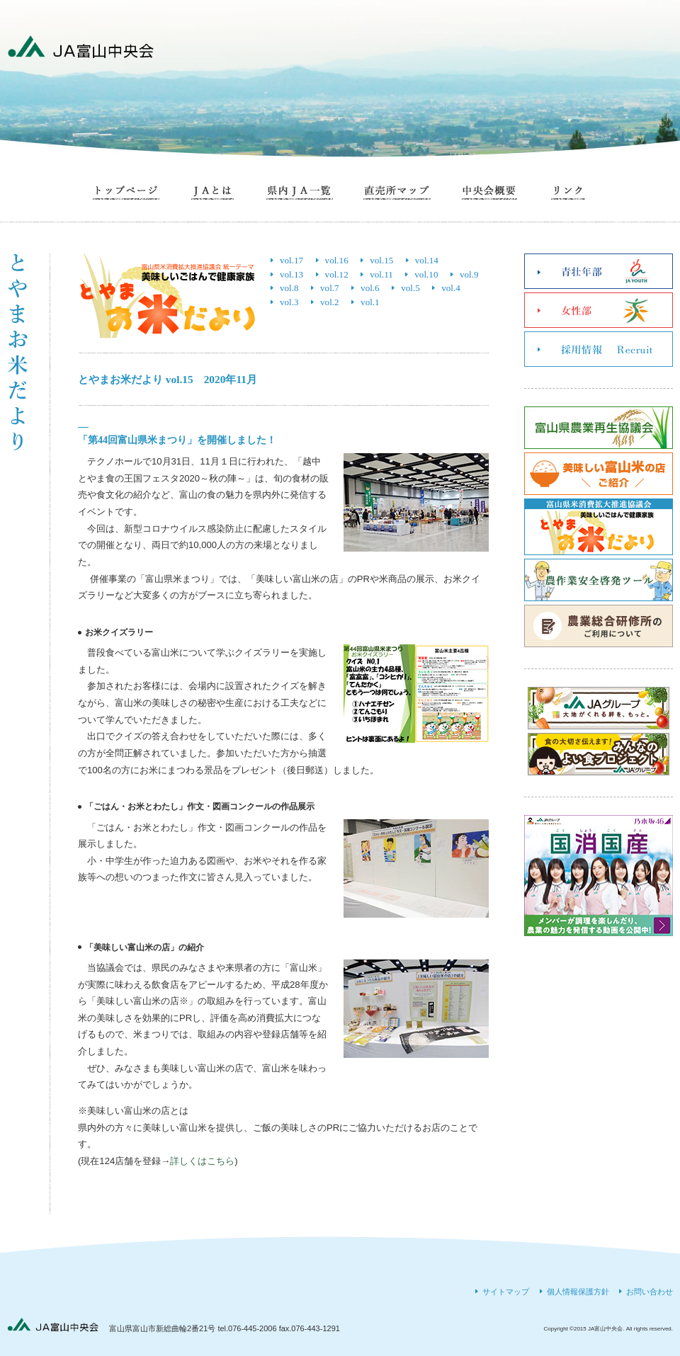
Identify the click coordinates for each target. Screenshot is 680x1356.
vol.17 (291, 260)
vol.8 (289, 288)
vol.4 (450, 288)
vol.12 (336, 274)
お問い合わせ (649, 1291)
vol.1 (370, 302)
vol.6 (370, 288)
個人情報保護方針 (578, 1291)
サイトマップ (505, 1291)
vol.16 (336, 260)
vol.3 (289, 302)
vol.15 (381, 260)
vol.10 (426, 274)
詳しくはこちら (202, 1161)
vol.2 (329, 302)
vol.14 (426, 260)
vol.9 (469, 274)
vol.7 (329, 288)
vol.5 (410, 288)
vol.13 (291, 274)
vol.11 (381, 274)
